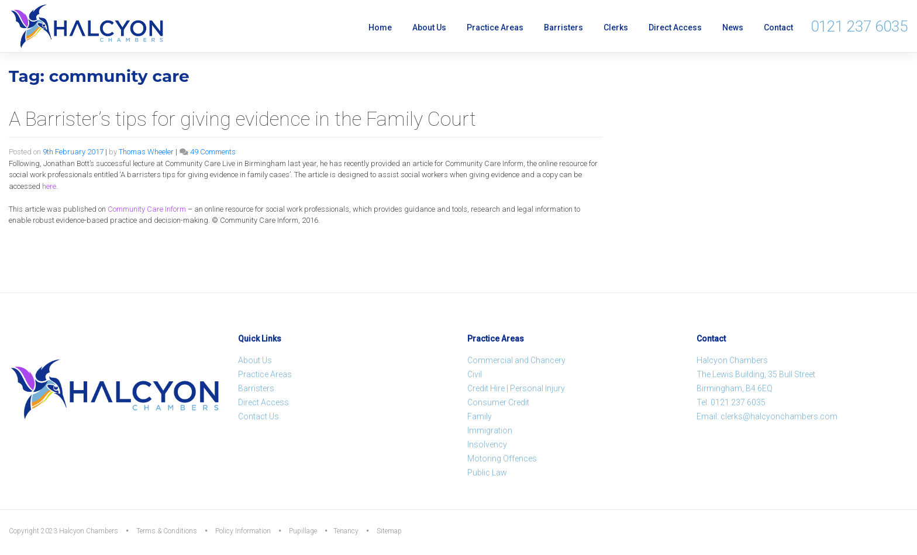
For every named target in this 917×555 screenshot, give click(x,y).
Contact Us (258, 416)
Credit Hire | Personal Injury (516, 388)
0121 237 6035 (859, 26)
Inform (147, 209)
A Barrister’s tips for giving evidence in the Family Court (242, 118)
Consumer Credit (498, 402)
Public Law (487, 472)
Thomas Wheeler (146, 151)
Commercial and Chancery (516, 360)
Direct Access (675, 27)
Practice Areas (495, 27)
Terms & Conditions (166, 531)
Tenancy (345, 531)
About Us (429, 27)
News (732, 27)
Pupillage (303, 531)
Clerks (616, 27)
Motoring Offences (502, 458)
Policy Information (243, 531)
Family (479, 416)
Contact (778, 27)
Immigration (489, 430)
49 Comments (213, 151)
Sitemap (389, 531)
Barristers (563, 27)
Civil (474, 374)
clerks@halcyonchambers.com (778, 416)
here (49, 186)
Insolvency (487, 444)
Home (380, 27)
